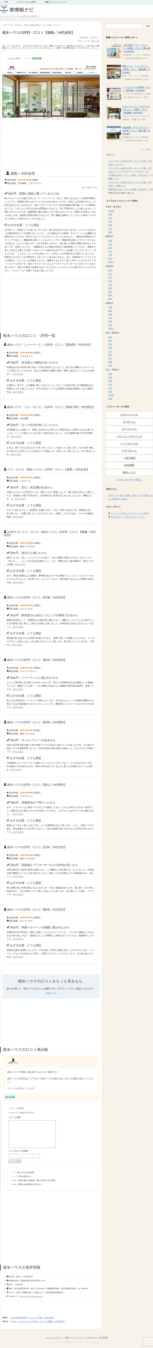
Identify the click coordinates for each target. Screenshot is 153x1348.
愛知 (110, 299)
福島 (110, 232)
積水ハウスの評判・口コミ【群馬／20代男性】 (37, 722)
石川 (110, 278)
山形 (110, 229)
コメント (33, 58)
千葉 (110, 255)
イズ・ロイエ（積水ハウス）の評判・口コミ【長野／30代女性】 (48, 469)
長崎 (110, 381)
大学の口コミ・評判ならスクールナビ (127, 517)
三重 (110, 307)
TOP (6, 2)
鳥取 (110, 337)
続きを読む (18, 374)
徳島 (110, 355)
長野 (110, 288)
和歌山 (111, 329)
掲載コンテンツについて (56, 2)
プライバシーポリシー (54, 1338)
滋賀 (110, 311)
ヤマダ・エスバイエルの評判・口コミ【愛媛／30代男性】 (37, 1321)
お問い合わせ (91, 1338)
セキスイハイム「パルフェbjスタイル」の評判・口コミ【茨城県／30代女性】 (136, 109)
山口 (110, 351)
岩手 (110, 218)
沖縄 (110, 399)
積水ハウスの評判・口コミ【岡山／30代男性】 (37, 784)
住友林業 (129, 465)
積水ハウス (95, 41)
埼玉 (110, 251)
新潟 (110, 270)
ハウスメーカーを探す (26, 2)
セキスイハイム (129, 414)
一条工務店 (129, 458)
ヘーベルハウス (129, 443)
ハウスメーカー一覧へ (129, 479)
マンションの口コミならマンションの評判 (129, 513)
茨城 (110, 241)
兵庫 (110, 321)
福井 (110, 281)
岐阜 (110, 292)
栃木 (110, 244)
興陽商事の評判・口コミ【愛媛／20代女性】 (128, 189)
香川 (110, 358)
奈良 (110, 325)
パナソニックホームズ (129, 436)
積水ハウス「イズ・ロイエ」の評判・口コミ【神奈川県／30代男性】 (51, 407)
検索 (148, 26)
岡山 (110, 344)
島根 (110, 341)
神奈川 (111, 262)
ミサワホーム (129, 450)
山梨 (110, 285)
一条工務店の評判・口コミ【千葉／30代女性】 (32, 1318)
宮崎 (110, 392)
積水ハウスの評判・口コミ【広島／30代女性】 (37, 847)
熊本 (110, 385)
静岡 (110, 295)
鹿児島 (111, 395)
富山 (110, 274)
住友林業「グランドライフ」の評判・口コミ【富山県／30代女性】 (136, 131)
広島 (110, 348)
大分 (110, 388)
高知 (110, 365)
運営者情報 (103, 1338)
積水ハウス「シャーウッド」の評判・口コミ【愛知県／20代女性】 (49, 344)
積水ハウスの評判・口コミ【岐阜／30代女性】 (37, 659)
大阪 (110, 318)
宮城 (110, 222)
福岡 (110, 374)
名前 (52, 1151)
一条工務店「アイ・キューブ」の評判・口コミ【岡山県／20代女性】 (136, 48)
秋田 (110, 225)
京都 (110, 314)
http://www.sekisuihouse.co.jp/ (31, 1296)
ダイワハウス (129, 429)
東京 (110, 258)
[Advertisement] (51, 143)
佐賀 (110, 377)
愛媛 (110, 362)
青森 (110, 214)
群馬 (110, 248)
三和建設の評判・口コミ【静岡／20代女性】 (128, 175)
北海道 (111, 211)
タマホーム (129, 422)
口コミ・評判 (14, 58)
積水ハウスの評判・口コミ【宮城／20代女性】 (37, 597)
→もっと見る (145, 149)
